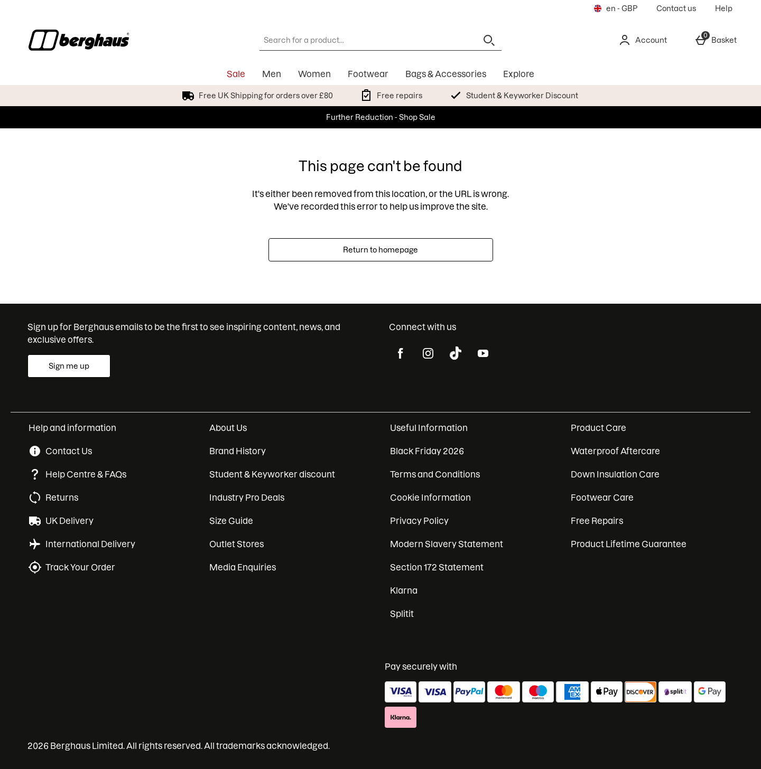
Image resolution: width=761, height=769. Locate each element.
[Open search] (489, 40)
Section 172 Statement (437, 567)
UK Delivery (69, 521)
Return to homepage (380, 250)
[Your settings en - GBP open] (615, 8)
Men (271, 74)
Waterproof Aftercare (615, 451)
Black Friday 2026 (427, 451)
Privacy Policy (419, 521)
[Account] (643, 40)
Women (314, 74)
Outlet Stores (236, 544)
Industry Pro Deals (246, 497)
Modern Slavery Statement (446, 544)
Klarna (403, 590)
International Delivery (90, 544)
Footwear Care (602, 497)
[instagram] (428, 353)
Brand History (237, 451)
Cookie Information (430, 497)
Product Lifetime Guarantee (628, 544)
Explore (518, 74)
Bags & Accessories (445, 74)
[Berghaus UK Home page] (118, 40)
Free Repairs (597, 521)
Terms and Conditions (435, 474)
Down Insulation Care (615, 474)
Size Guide (231, 521)
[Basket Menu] (715, 40)
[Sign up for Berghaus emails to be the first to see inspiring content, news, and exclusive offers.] (69, 366)
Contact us (676, 8)
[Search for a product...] (358, 40)
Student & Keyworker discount (272, 474)
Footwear (368, 74)
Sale (236, 74)
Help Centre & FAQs (85, 474)
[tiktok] (455, 353)
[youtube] (483, 353)
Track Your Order (80, 567)
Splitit (402, 613)
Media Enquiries (242, 567)
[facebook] (400, 353)
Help (723, 8)
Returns (61, 497)
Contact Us (68, 451)
